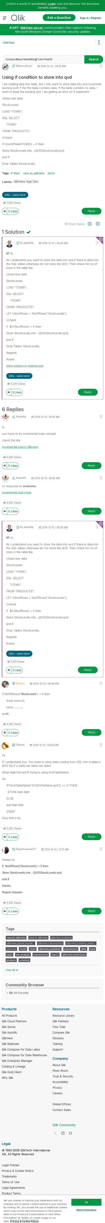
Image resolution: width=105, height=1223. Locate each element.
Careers (57, 1093)
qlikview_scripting (61, 937)
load (92, 948)
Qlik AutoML (9, 1032)
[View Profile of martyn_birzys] (24, 65)
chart (33, 948)
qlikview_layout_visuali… (20, 943)
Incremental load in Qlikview (20, 447)
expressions (40, 954)
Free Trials (59, 1027)
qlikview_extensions (74, 954)
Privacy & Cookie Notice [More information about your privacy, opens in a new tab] (24, 1221)
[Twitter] (55, 1133)
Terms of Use (10, 1182)
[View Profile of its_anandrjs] (27, 242)
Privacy (57, 1087)
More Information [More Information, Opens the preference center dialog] (86, 1209)
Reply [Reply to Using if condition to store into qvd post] (91, 211)
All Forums (21, 993)
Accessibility (60, 1082)
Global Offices (61, 1104)
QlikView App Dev (26, 181)
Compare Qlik (61, 1032)
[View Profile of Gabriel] (20, 744)
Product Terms (11, 1193)
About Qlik (59, 1065)
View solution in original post (24, 366)
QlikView (9, 42)
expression (70, 948)
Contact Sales (61, 1110)
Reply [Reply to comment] (88, 392)
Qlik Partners (60, 1021)
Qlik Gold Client (11, 1072)
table (9, 954)
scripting (24, 960)
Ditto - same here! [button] (15, 194)
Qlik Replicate (10, 1044)
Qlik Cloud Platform (14, 1021)
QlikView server (31, 27)
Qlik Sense (8, 1027)
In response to (19, 486)
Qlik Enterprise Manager (17, 1061)
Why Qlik (7, 1077)
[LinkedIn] (62, 1133)
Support (57, 1049)
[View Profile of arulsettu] (21, 416)
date (83, 948)
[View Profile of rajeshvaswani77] (26, 849)
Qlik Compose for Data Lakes (21, 1049)
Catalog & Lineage (13, 1066)
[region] (52, 1209)
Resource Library (63, 1015)
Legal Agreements (13, 1187)
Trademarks (9, 1176)
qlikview (11, 948)
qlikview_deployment (50, 943)
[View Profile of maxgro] (20, 683)
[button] (101, 65)
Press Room (60, 1070)
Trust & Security (62, 1076)
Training (57, 1044)
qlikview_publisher (50, 948)
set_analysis (23, 954)
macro (55, 954)
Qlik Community (64, 1125)
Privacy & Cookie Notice (17, 1171)
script (23, 948)
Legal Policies (10, 1165)
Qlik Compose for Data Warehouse (24, 1055)
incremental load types (16, 492)
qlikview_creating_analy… (81, 943)
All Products (9, 1015)
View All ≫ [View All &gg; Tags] (12, 969)
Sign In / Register (90, 17)
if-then (15, 173)
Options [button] (98, 42)
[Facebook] (70, 1133)
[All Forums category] (7, 993)
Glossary (58, 1038)
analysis (11, 960)
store (51, 173)
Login (52, 3)
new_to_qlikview (33, 173)
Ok (86, 1202)
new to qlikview (38, 937)
